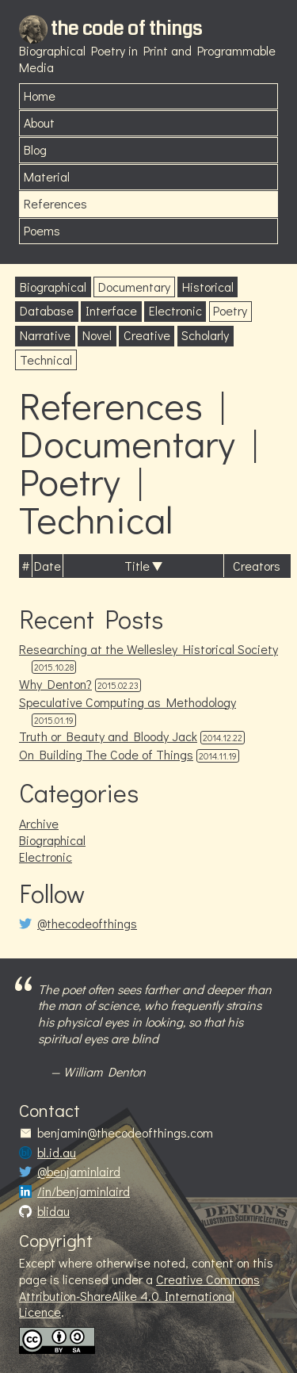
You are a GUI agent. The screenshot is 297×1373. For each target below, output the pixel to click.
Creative (147, 335)
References (55, 203)
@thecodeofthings (87, 923)
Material (47, 176)
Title (137, 565)
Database (47, 310)
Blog (35, 149)
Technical (46, 359)
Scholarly (205, 335)
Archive (39, 823)
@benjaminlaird (78, 1172)
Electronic (175, 310)
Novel (97, 335)
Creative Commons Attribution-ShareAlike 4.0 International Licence (139, 1296)
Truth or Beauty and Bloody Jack (108, 736)
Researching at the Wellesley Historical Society (148, 649)
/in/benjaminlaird (83, 1191)
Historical (208, 286)
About (39, 122)
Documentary (134, 286)
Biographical (53, 286)
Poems (42, 230)
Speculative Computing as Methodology (127, 702)
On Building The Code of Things (106, 754)
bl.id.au (56, 1153)
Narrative (45, 335)
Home (39, 95)
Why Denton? (55, 683)
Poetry (230, 310)
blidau (53, 1211)
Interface (111, 310)
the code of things (126, 28)
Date (47, 565)
